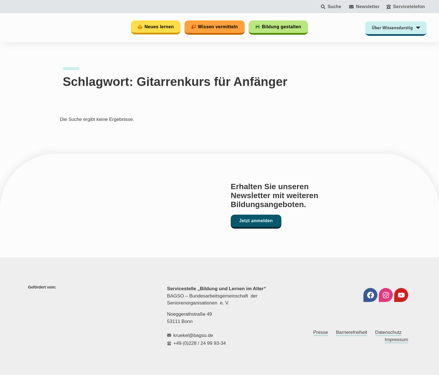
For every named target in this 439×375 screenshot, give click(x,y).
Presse (320, 332)
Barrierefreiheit (351, 332)
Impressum (396, 339)
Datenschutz (388, 332)
